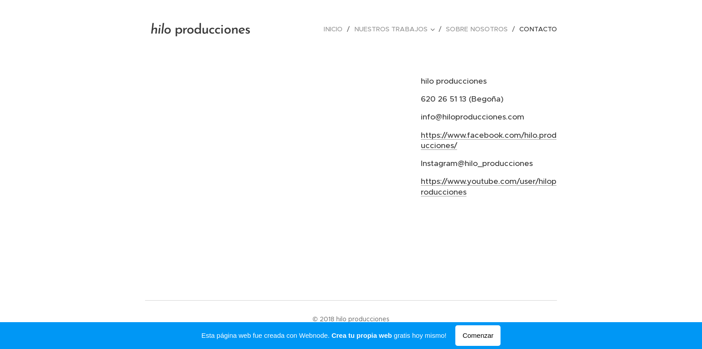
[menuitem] (340, 29)
